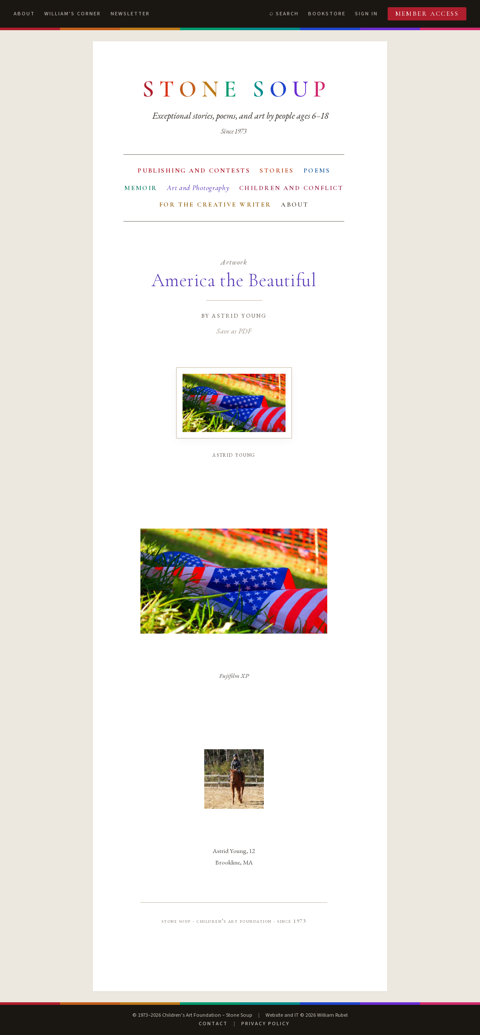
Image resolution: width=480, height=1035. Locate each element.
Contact (213, 1023)
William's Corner (72, 13)
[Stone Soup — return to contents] (236, 89)
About (24, 13)
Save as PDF (234, 331)
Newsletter (130, 13)
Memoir (140, 188)
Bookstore (327, 13)
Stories (277, 170)
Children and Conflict (291, 188)
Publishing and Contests (193, 170)
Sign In (366, 13)
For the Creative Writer (215, 204)
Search (287, 13)
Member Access (427, 13)
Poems (316, 170)
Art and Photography (198, 187)
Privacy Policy (265, 1023)
